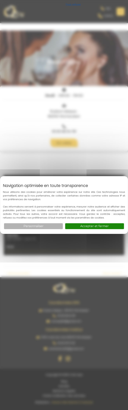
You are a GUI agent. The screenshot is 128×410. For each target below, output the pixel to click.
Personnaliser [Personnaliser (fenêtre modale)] (34, 226)
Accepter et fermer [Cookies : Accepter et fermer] (94, 226)
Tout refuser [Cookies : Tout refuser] (73, 4)
